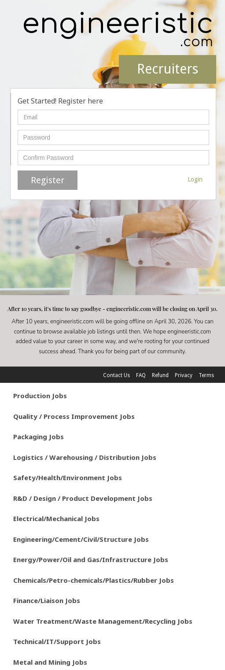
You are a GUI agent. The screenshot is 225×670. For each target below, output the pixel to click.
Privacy (183, 375)
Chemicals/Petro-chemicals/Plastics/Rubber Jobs (93, 580)
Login (195, 179)
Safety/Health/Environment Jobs (67, 477)
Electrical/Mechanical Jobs (56, 518)
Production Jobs (40, 395)
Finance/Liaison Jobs (46, 600)
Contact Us (116, 375)
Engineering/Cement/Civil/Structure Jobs (81, 539)
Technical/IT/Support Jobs (57, 641)
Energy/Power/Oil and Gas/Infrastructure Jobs (90, 559)
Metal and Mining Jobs (50, 662)
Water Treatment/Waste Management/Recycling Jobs (102, 621)
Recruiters (167, 69)
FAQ (141, 375)
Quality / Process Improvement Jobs (74, 416)
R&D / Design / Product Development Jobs (82, 498)
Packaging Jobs (38, 436)
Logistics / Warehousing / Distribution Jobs (84, 457)
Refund (160, 375)
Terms (206, 375)
